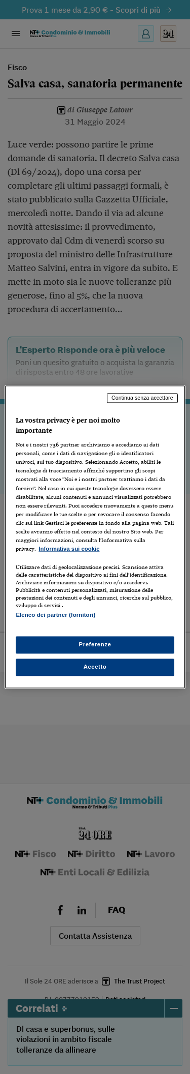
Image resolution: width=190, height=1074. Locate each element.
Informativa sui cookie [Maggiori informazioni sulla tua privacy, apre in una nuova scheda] (69, 549)
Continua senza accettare (142, 398)
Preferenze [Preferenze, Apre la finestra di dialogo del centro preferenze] (95, 645)
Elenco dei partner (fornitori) (55, 615)
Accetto (95, 667)
